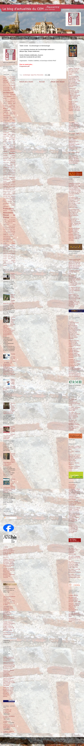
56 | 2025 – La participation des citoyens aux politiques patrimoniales (73, 551)
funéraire (5, 155)
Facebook (65, 38)
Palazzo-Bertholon (7, 194)
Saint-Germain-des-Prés (9, 227)
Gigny (4, 160)
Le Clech (12, 169)
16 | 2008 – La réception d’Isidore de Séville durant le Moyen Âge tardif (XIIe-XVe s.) (74, 415)
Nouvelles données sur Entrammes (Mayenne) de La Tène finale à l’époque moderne (75, 343)
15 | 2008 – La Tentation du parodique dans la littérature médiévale (74, 422)
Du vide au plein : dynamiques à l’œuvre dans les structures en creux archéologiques (75, 374)
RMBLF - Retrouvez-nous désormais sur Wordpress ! (8, 659)
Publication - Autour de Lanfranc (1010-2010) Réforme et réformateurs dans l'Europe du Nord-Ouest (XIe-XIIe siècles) (8, 692)
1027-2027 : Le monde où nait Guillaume (7, 711)
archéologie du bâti (9, 87)
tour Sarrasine (11, 256)
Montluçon (13, 184)
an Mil (8, 85)
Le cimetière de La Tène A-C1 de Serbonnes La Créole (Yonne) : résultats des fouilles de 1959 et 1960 (75, 222)
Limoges (5, 172)
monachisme (6, 183)
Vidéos (41, 38)
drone (4, 137)
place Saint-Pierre (9, 200)
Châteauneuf (12, 125)
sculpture (5, 246)
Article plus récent (26, 82)
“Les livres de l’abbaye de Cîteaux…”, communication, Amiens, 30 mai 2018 (9, 599)
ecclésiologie (26, 75)
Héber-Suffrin (6, 162)
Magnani (9, 174)
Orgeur (9, 193)
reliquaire (13, 210)
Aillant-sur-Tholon (11, 83)
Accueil (6, 38)
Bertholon (5, 103)
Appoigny (13, 85)
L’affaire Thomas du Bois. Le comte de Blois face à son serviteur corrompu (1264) (74, 71)
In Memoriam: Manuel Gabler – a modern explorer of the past (74, 509)
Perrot (4, 198)
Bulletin (48, 38)
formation (12, 151)
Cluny (5, 129)
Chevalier (5, 127)
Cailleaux (13, 108)
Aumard (12, 94)
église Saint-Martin (11, 144)
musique (8, 188)
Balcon (5, 98)
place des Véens (10, 198)
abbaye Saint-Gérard (9, 78)
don (14, 136)
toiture (13, 253)
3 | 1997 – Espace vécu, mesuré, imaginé (73, 428)
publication (5, 206)
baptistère (13, 98)
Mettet (13, 181)
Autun (4, 96)
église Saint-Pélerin (9, 146)
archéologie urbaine (9, 89)
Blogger (45, 741)
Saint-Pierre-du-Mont (8, 236)
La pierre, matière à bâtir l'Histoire (8, 732)
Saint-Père (9, 233)
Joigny (4, 165)
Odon (14, 191)
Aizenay (5, 85)
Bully (14, 107)
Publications (14, 38)
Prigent (13, 205)
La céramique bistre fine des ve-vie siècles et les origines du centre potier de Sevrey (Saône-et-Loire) (75, 213)
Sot (7, 251)
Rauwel (5, 210)
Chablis (13, 122)
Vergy (14, 258)
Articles (7, 518)
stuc (14, 251)
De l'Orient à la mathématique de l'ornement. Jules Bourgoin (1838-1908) (74, 599)
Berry (14, 101)
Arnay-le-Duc (6, 94)
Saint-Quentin (7, 238)
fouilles (12, 153)
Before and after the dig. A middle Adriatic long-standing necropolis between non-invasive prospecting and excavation (74, 517)
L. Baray (5, 547)
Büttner (5, 108)
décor (9, 134)
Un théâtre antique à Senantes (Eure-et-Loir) (74, 272)
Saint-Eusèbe (6, 224)
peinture (13, 196)
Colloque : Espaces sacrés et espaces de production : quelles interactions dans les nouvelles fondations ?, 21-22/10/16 (9, 563)
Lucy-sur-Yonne (11, 172)
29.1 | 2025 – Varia (74, 133)
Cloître (13, 127)
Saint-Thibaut (6, 241)
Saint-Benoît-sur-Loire (8, 222)
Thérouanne (8, 253)
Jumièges (10, 165)
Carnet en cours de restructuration (8, 633)
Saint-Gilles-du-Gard (7, 229)
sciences (13, 245)
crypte (5, 134)
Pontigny (10, 201)
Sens (9, 248)
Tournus (5, 258)
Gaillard (13, 155)
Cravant (13, 132)
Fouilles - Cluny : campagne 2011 (13, 276)
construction (6, 132)
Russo (4, 221)
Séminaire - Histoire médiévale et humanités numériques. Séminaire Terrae (8, 673)
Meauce (5, 181)
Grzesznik (9, 160)
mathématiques (6, 179)
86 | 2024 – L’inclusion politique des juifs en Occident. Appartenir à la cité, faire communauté (75, 457)
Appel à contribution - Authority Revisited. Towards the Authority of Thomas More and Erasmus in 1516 (9, 665)
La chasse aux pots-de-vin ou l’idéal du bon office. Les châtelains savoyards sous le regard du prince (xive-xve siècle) (74, 95)
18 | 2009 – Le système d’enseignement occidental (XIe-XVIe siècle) (74, 402)
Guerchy (13, 160)
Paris (9, 196)
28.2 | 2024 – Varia (74, 152)
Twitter (73, 38)
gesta (10, 158)
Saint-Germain (12, 226)
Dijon (11, 136)
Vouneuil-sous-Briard (7, 263)
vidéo (4, 262)
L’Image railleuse (73, 595)
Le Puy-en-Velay (11, 170)
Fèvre (4, 149)
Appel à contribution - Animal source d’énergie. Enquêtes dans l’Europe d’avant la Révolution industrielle (9, 682)
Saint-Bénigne (11, 221)
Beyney (10, 103)
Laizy (8, 169)
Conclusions (72, 88)
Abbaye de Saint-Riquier (9, 76)
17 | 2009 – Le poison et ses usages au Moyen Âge (74, 409)
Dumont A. (6, 557)
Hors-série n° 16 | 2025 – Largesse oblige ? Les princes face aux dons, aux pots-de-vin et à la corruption (74, 126)
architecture (8, 93)
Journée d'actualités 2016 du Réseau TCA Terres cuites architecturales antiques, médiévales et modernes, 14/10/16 (9, 573)
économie (5, 139)
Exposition (12, 148)
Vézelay (13, 260)
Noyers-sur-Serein (7, 191)
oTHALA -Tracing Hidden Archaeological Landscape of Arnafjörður (75, 503)
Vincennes (9, 262)
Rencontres (32, 38)
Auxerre (9, 96)
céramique (5, 122)
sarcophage (6, 245)
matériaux (12, 177)
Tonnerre (5, 255)
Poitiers (4, 201)
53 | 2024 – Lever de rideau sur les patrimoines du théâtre (75, 571)
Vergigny (10, 258)
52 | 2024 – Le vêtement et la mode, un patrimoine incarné (74, 576)
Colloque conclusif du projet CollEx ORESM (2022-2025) (9, 726)
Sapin (13, 243)
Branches (5, 105)
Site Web (56, 38)
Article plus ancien (58, 82)
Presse (23, 38)
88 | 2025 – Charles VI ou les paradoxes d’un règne (75, 448)
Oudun (13, 193)
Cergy (10, 122)
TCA (4, 253)
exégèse (5, 147)
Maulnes (13, 179)
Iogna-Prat (33, 75)
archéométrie (6, 90)
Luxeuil (5, 174)
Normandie (13, 188)
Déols (7, 136)
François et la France (6, 722)
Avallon (13, 96)
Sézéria (13, 248)
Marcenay (5, 177)
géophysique (6, 157)
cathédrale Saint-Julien (9, 117)
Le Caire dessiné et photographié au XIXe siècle (74, 615)
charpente (6, 124)
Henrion (12, 162)
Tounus (9, 255)
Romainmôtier (12, 219)
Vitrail (14, 262)
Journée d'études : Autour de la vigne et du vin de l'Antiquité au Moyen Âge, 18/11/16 (8, 552)
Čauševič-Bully (6, 120)
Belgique (10, 101)
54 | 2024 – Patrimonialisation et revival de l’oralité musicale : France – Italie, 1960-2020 (74, 564)
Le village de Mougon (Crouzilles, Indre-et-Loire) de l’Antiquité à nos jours (74, 290)
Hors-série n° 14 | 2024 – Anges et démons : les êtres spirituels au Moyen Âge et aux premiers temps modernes (74, 159)
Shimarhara (5, 250)
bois (14, 103)
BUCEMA (9, 107)
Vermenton (5, 260)
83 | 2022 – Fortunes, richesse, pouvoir (74, 467)
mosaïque (5, 186)
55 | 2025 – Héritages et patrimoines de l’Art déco (74, 558)
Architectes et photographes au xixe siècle (74, 620)
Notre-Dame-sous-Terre (9, 189)
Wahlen (5, 265)
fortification (5, 153)
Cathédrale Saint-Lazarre (9, 118)
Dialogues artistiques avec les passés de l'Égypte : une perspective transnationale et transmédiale (74, 607)
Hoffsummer (5, 164)
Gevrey (13, 158)
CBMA (13, 120)
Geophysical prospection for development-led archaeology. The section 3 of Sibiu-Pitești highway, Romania (73, 528)
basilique (5, 100)
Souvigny (11, 251)
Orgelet (4, 193)
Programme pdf (24, 66)
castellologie (6, 110)
